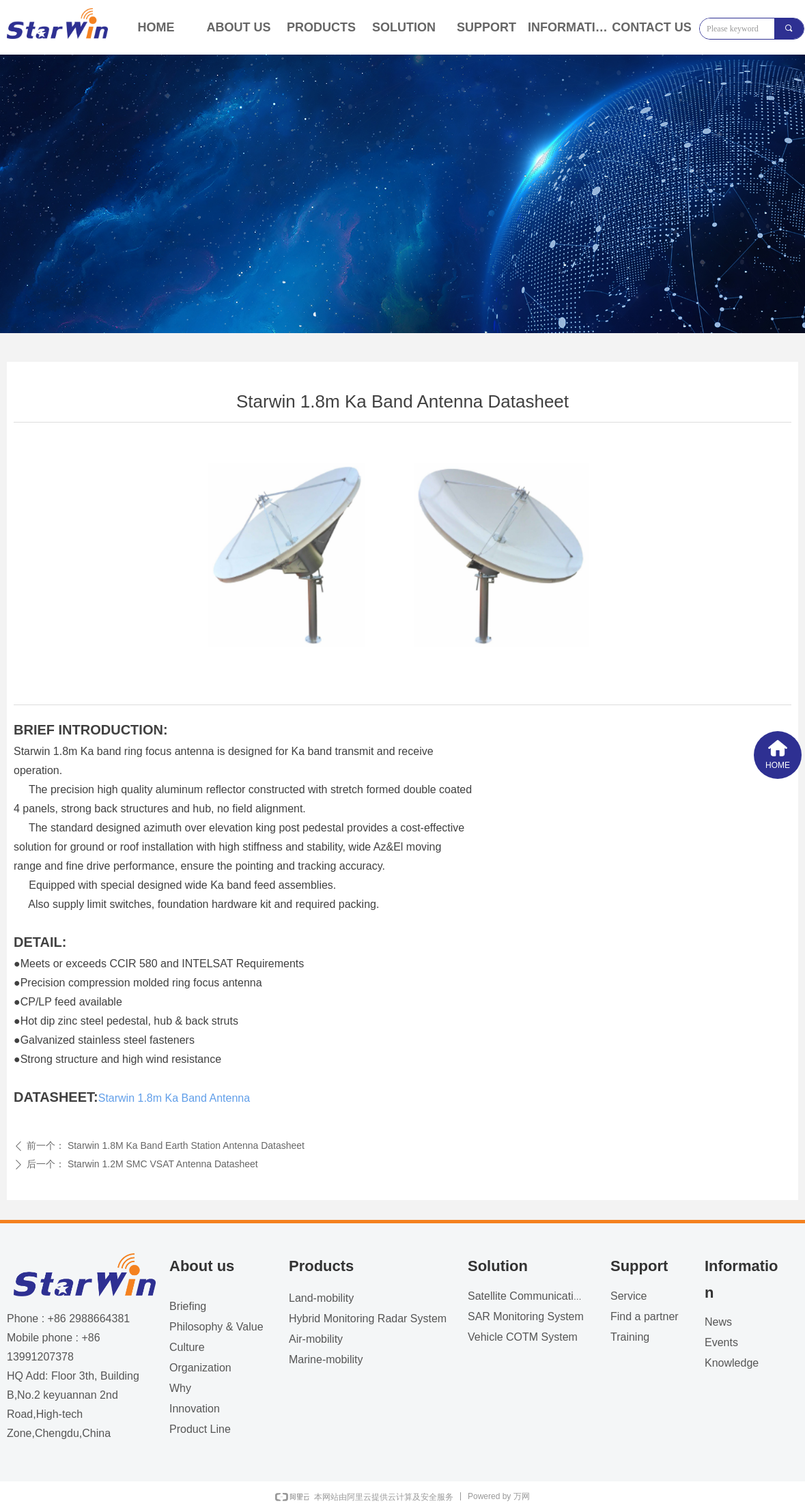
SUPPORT (486, 27)
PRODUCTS (321, 27)
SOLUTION (404, 27)
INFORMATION (569, 27)
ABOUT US (239, 27)
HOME (156, 27)
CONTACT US (652, 27)
